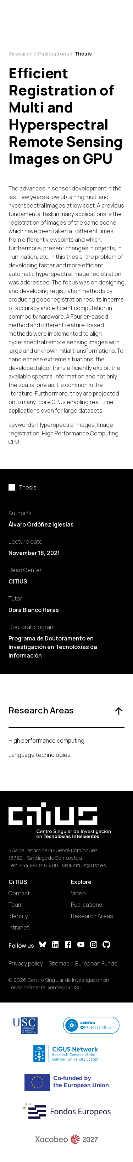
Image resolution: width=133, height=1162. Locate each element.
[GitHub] (106, 945)
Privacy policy (26, 963)
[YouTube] (81, 945)
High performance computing (46, 740)
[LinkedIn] (55, 945)
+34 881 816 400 (39, 865)
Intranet (19, 927)
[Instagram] (93, 945)
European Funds (96, 963)
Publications (53, 53)
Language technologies (40, 755)
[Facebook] (68, 945)
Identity (18, 916)
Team (16, 905)
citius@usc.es (89, 865)
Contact (19, 893)
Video (78, 893)
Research (21, 53)
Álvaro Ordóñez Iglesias (41, 524)
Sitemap (59, 963)
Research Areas (92, 916)
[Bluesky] (42, 945)
